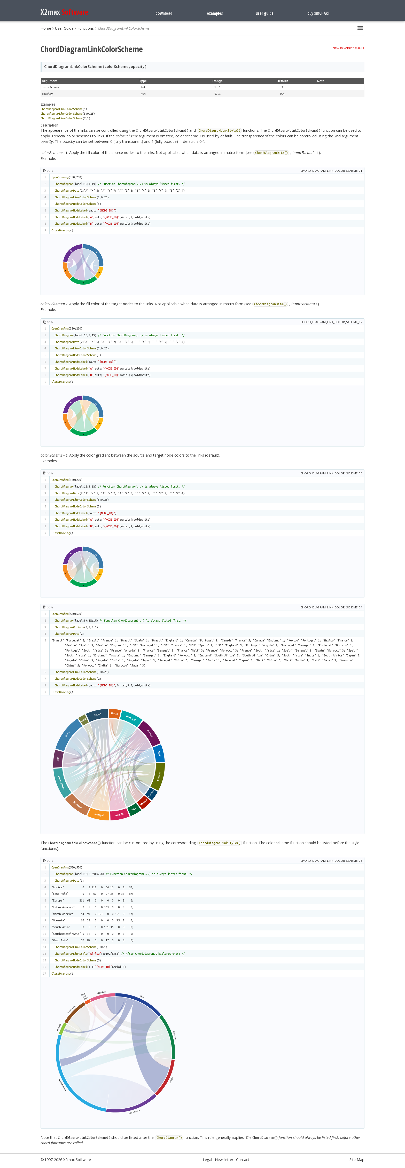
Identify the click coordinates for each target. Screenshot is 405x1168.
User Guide (64, 28)
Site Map (356, 1159)
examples (215, 13)
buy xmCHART (318, 13)
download (163, 13)
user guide (265, 13)
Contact (242, 1159)
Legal (207, 1159)
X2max (64, 12)
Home (46, 28)
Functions (85, 28)
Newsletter (224, 1159)
